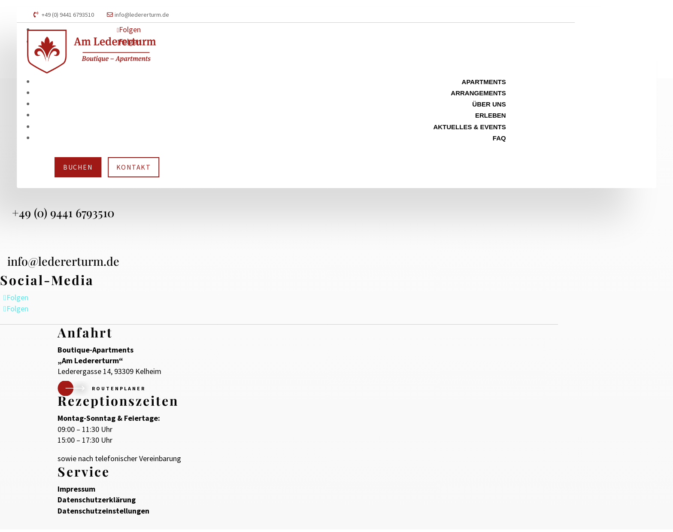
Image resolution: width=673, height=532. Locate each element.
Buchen (78, 167)
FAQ (499, 138)
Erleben (490, 115)
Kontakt (133, 167)
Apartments (484, 81)
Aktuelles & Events (469, 127)
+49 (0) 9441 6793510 (68, 14)
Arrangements (478, 93)
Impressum (76, 491)
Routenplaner (119, 391)
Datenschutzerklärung (97, 502)
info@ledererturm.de (142, 14)
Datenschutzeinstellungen (103, 513)
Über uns (489, 104)
